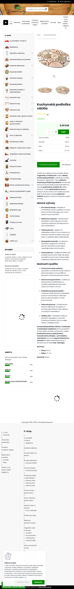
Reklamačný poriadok (44, 22)
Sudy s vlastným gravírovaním (14, 122)
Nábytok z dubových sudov (18, 148)
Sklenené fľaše (13, 197)
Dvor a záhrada (13, 135)
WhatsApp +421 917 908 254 (13, 587)
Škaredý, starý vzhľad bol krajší (16, 381)
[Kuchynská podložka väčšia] (54, 58)
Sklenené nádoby (14, 204)
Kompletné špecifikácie (48, 165)
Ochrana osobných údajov (35, 22)
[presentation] (39, 58)
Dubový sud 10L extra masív (61, 398)
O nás (11, 22)
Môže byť (8, 370)
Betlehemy (11, 47)
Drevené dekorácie (14, 66)
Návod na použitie (12, 266)
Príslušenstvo (12, 173)
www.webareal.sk (44, 587)
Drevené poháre (13, 84)
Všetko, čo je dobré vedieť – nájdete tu (66, 22)
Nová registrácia (65, 2)
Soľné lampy (12, 216)
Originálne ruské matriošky (18, 154)
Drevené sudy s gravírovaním (18, 116)
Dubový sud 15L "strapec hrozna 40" (24, 299)
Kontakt (53, 22)
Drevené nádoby (14, 78)
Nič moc (7, 375)
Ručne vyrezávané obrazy (17, 185)
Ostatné (10, 160)
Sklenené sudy (13, 210)
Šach (9, 228)
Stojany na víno (13, 222)
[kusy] (48, 132)
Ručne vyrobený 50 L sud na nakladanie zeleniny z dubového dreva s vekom (24, 335)
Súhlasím (38, 582)
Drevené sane (12, 97)
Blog (59, 22)
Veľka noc (11, 241)
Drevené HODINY (13, 72)
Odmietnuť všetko (23, 582)
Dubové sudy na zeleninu (17, 129)
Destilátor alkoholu (15, 53)
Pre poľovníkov (13, 166)
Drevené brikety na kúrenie (17, 59)
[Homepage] (5, 22)
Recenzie (17, 22)
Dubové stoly (12, 104)
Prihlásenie (52, 2)
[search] (46, 9)
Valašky (10, 235)
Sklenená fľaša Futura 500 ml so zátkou (44, 395)
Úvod (38, 35)
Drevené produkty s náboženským (15, 91)
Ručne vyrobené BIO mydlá (18, 191)
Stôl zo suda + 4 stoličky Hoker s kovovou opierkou (24, 315)
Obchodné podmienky (26, 22)
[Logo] (16, 9)
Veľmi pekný (9, 364)
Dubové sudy (12, 110)
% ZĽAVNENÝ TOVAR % (15, 41)
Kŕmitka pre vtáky (14, 142)
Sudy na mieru (10, 254)
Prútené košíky (13, 179)
